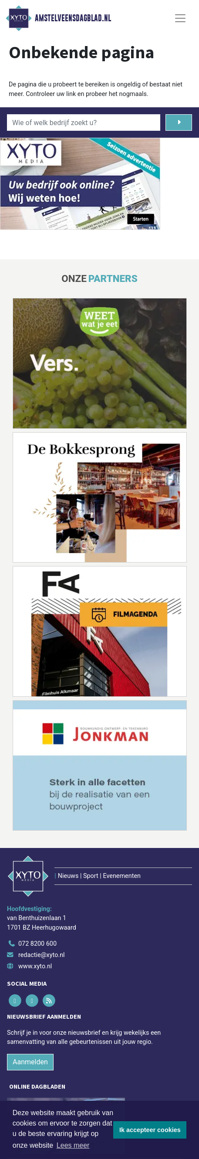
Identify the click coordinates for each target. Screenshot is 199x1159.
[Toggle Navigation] (180, 18)
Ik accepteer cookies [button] (150, 1129)
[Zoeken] (178, 122)
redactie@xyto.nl (41, 955)
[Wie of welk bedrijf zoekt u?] (83, 122)
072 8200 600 (37, 943)
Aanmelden (30, 1062)
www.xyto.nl (35, 966)
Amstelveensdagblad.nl (73, 18)
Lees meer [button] (73, 1145)
